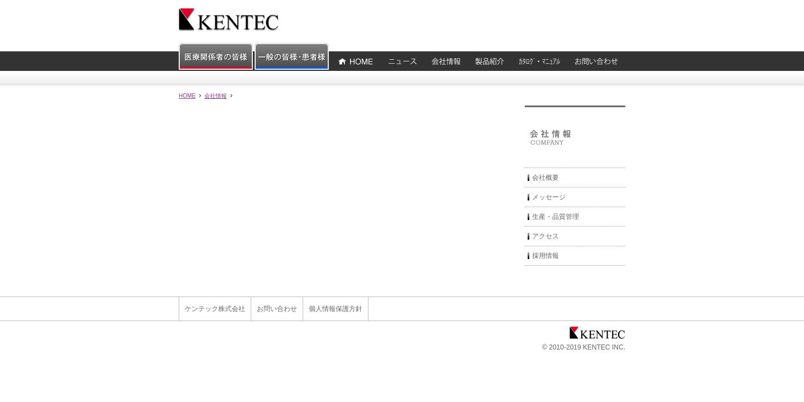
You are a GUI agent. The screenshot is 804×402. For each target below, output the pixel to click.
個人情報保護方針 (335, 309)
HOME (187, 96)
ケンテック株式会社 (215, 309)
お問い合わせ (277, 309)
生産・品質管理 (555, 217)
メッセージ (549, 197)
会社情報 (215, 96)
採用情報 (545, 256)
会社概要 (545, 177)
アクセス (545, 236)
